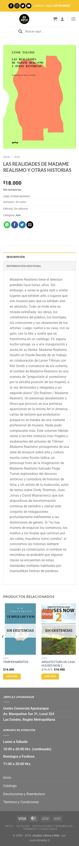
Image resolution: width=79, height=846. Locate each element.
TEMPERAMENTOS (15, 662)
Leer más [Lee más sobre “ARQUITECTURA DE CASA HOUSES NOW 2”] (50, 676)
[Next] (76, 645)
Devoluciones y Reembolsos (24, 794)
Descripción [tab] (16, 257)
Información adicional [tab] (24, 266)
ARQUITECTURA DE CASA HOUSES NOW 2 (58, 663)
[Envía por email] (29, 224)
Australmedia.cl (39, 840)
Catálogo (10, 786)
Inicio (6, 157)
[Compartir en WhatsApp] (7, 224)
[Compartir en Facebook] (14, 224)
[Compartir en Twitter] (22, 224)
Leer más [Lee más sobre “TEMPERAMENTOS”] (12, 676)
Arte (17, 157)
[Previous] (3, 645)
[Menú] (73, 19)
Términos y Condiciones (21, 802)
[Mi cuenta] (62, 19)
